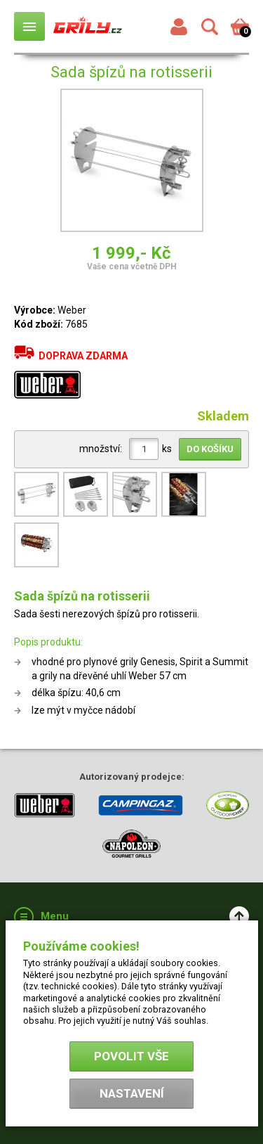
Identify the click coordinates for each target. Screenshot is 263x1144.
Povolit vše (131, 1056)
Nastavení (132, 1093)
